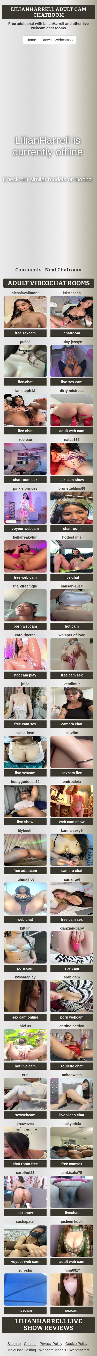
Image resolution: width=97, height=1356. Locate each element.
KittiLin (25, 928)
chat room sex (25, 480)
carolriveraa (25, 635)
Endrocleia (72, 782)
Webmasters (79, 1350)
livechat (71, 1213)
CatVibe (71, 733)
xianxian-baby (72, 928)
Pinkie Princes (25, 488)
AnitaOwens (71, 1075)
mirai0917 (71, 1270)
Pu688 (25, 342)
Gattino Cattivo (71, 1026)
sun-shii (25, 1270)
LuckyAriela (71, 1124)
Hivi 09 (25, 1026)
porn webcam (25, 626)
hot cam (72, 626)
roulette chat (72, 1066)
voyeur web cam (25, 1262)
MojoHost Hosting (22, 1350)
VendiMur (72, 684)
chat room (72, 529)
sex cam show (71, 480)
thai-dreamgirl (25, 586)
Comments (28, 270)
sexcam (71, 1310)
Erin (25, 1075)
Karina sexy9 (72, 830)
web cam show (72, 822)
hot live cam (25, 1066)
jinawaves (25, 1124)
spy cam (71, 968)
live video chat (71, 1115)
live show (25, 822)
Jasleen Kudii (72, 1221)
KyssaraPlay (25, 977)
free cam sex (72, 675)
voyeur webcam (25, 529)
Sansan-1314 (72, 586)
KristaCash (72, 293)
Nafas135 (72, 440)
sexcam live (72, 773)
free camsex (71, 1164)
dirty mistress (72, 391)
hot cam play (25, 675)
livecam (25, 1310)
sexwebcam (25, 1115)
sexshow (25, 1213)
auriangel (72, 879)
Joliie (25, 684)
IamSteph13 (25, 391)
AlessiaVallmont (25, 293)
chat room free (25, 1164)
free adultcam (25, 871)
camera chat (72, 724)
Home (31, 40)
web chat (25, 919)
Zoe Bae (25, 440)
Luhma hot (25, 879)
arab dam (72, 977)
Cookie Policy (76, 1344)
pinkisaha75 (71, 1173)
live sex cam (72, 382)
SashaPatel (25, 1221)
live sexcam (25, 773)
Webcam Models (52, 1350)
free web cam (25, 577)
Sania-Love (25, 733)
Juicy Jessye (72, 342)
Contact (30, 1344)
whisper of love (72, 635)
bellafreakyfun (25, 537)
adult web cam (71, 431)
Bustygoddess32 (25, 782)
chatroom (72, 333)
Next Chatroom (63, 270)
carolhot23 (25, 1173)
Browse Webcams (57, 40)
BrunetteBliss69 (71, 488)
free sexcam (25, 333)
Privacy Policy (51, 1344)
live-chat (25, 382)
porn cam (25, 968)
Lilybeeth (25, 830)
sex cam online (25, 1017)
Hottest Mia (71, 537)
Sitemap (14, 1344)
